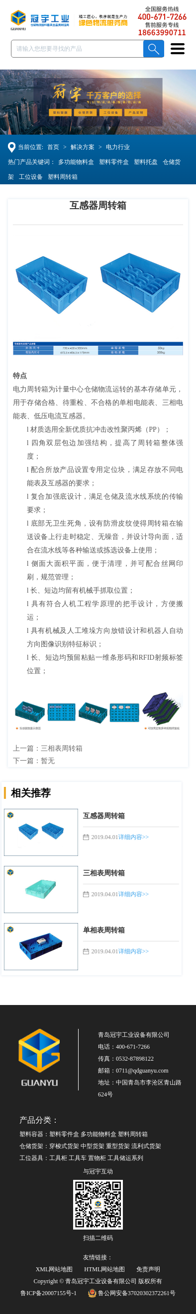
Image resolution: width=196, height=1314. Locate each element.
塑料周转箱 (62, 176)
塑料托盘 (145, 161)
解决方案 (83, 147)
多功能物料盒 (76, 161)
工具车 (78, 1158)
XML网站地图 (54, 1269)
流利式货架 (146, 1146)
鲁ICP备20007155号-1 (48, 1293)
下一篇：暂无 (34, 761)
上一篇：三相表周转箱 (48, 748)
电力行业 (118, 147)
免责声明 (148, 1269)
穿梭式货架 (64, 1146)
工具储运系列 (125, 1158)
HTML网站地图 (104, 1269)
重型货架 (118, 1146)
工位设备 (30, 176)
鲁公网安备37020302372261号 (132, 1293)
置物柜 (97, 1158)
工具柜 (58, 1158)
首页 (54, 147)
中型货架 (92, 1146)
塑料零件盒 (113, 161)
